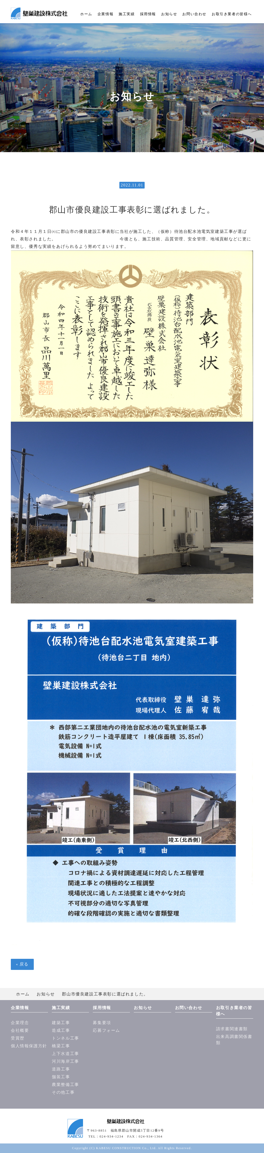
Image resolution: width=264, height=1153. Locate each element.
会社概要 (20, 1030)
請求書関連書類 (232, 1029)
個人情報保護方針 (29, 1046)
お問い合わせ (194, 14)
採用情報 (148, 14)
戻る (22, 964)
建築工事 (61, 1022)
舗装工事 (61, 1077)
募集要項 (102, 1022)
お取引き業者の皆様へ (232, 14)
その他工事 (63, 1092)
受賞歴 (17, 1038)
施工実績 (127, 14)
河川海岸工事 (65, 1061)
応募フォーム (106, 1030)
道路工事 (61, 1069)
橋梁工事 (61, 1046)
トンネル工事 (65, 1038)
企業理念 (20, 1022)
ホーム (86, 14)
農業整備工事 (65, 1084)
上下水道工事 (65, 1053)
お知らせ (169, 14)
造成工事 (61, 1030)
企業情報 (105, 14)
